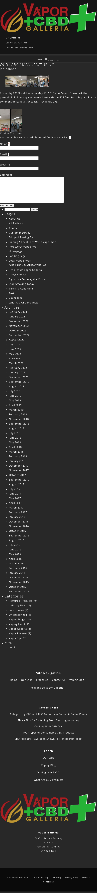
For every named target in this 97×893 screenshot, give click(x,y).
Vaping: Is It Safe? (49, 772)
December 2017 (19, 465)
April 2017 (15, 503)
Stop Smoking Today (21, 284)
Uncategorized (18, 614)
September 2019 (19, 381)
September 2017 (19, 479)
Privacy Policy (17, 274)
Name (3, 144)
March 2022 (16, 363)
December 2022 (19, 321)
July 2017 (14, 489)
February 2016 (18, 568)
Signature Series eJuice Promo (28, 279)
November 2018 (19, 419)
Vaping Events (17, 624)
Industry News (18, 605)
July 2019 (14, 391)
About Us (14, 218)
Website (5, 164)
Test (11, 293)
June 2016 (15, 549)
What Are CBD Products (23, 302)
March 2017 (16, 507)
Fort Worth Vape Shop (22, 246)
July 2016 (14, 545)
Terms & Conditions (21, 288)
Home (13, 680)
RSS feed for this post (73, 97)
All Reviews (16, 223)
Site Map (57, 877)
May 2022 (15, 353)
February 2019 (18, 414)
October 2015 (17, 586)
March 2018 (16, 451)
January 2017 (17, 517)
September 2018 (19, 423)
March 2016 (16, 563)
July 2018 (14, 433)
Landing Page (17, 256)
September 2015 (19, 591)
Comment (6, 174)
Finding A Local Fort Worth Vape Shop (32, 242)
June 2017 (15, 493)
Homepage (15, 251)
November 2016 (19, 526)
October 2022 (17, 330)
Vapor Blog (16, 298)
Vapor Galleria (18, 628)
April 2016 (15, 559)
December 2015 (19, 577)
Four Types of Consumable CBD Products (48, 732)
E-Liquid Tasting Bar (21, 237)
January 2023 (17, 316)
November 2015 (19, 582)
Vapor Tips (15, 638)
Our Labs (26, 680)
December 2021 (19, 377)
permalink (6, 97)
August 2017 (17, 484)
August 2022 (17, 340)
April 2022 (15, 358)
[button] (54, 60)
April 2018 (15, 447)
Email (3, 154)
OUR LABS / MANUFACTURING (27, 64)
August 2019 (17, 386)
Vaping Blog (16, 619)
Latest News (16, 610)
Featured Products (20, 600)
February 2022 (18, 367)
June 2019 (15, 395)
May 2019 (15, 400)
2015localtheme (23, 93)
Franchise (42, 680)
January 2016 (17, 572)
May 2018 (15, 442)
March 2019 (16, 409)
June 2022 (15, 349)
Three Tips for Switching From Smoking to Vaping (48, 720)
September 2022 (19, 335)
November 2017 (19, 470)
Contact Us (16, 228)
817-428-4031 (48, 850)
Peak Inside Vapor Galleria (25, 270)
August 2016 (17, 540)
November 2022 (19, 326)
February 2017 (18, 512)
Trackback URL (48, 101)
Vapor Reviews (18, 633)
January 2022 (17, 372)
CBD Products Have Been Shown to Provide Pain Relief (48, 738)
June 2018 (15, 437)
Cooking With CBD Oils (48, 726)
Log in (13, 647)
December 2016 (19, 521)
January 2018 (17, 461)
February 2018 (18, 456)
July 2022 (14, 344)
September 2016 (19, 535)
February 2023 (18, 312)
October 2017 (17, 475)
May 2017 (15, 498)
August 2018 (17, 428)
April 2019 (15, 405)
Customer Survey (19, 232)
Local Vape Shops (20, 260)
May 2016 (15, 554)
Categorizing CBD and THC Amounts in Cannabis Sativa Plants (48, 714)
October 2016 (17, 531)
